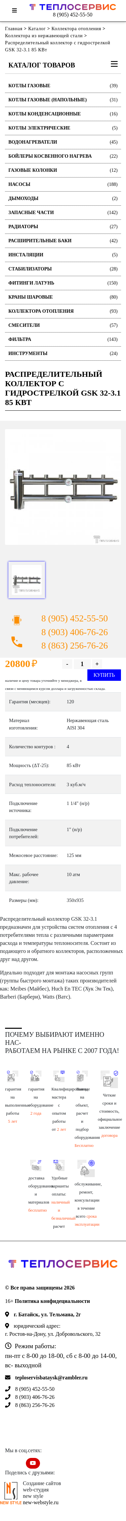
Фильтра (63, 339)
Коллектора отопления (76, 28)
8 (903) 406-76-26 (74, 632)
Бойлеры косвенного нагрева (63, 156)
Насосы (63, 184)
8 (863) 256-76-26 (74, 646)
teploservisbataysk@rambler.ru (51, 1377)
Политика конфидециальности (52, 1301)
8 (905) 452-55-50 (72, 14)
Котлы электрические (63, 128)
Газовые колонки (63, 170)
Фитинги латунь (63, 283)
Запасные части (63, 212)
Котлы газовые (63, 85)
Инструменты (63, 353)
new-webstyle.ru (40, 1502)
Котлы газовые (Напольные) (63, 99)
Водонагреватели (63, 142)
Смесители (63, 325)
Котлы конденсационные (63, 113)
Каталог (37, 28)
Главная (14, 28)
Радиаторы (63, 226)
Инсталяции (63, 254)
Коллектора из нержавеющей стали (44, 35)
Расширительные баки (63, 240)
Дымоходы (63, 198)
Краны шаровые (63, 297)
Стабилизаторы (63, 268)
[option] (63, 487)
